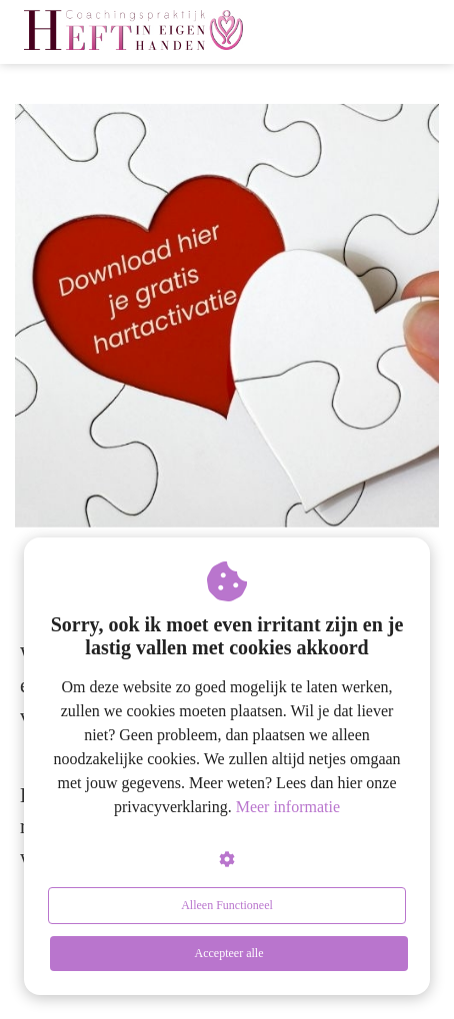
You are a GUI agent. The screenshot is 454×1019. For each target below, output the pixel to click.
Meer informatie (288, 806)
